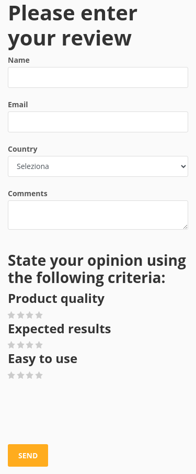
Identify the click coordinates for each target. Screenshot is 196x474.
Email (18, 104)
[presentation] (87, 412)
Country (22, 149)
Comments (28, 193)
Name (19, 60)
